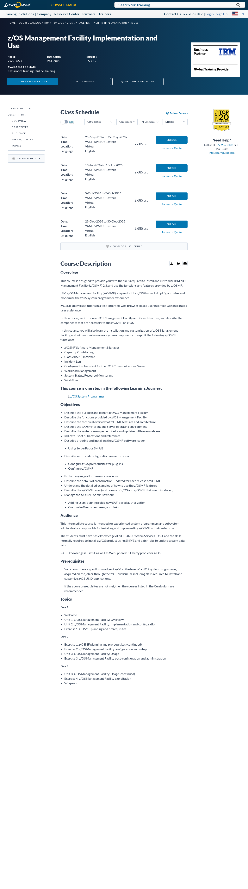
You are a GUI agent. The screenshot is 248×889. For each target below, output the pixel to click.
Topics (17, 145)
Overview (19, 120)
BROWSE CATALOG (64, 5)
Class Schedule (19, 108)
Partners (89, 14)
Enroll (171, 139)
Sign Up (221, 14)
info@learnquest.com (222, 152)
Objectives (20, 127)
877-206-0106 (192, 14)
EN (241, 14)
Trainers (104, 14)
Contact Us (172, 14)
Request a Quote (172, 148)
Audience (19, 133)
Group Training (85, 81)
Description (17, 114)
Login (209, 14)
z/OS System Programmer (87, 396)
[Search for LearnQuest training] (179, 5)
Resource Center (66, 14)
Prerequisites (22, 139)
